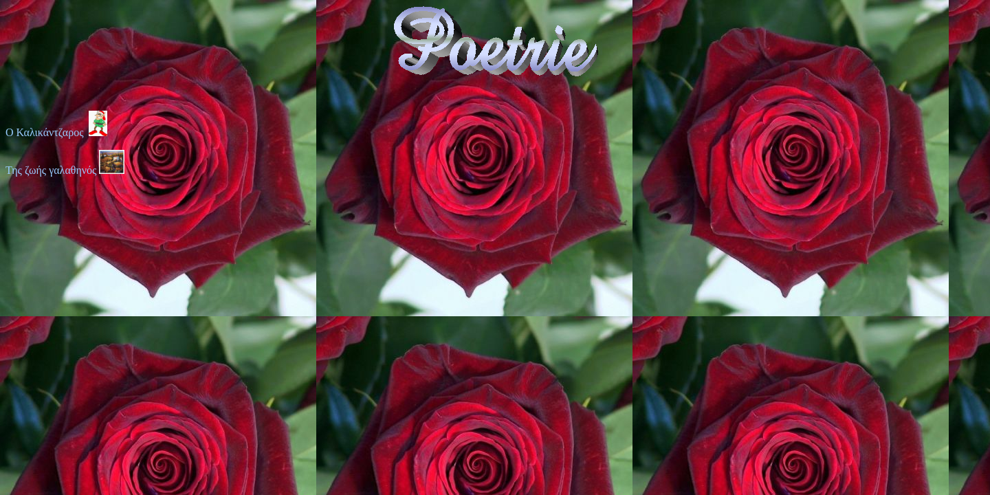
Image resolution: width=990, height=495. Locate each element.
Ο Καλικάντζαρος (56, 132)
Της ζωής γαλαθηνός (52, 170)
